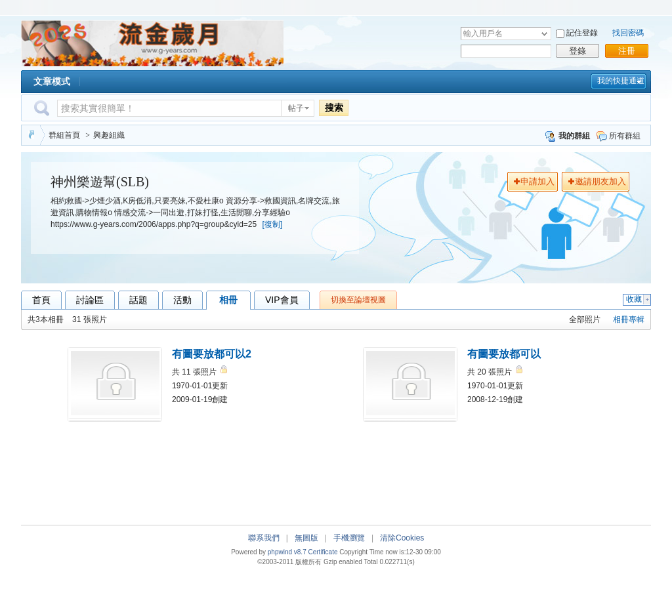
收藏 (638, 299)
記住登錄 (582, 32)
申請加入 (537, 181)
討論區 (90, 300)
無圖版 (306, 537)
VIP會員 (282, 300)
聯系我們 (264, 537)
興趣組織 (109, 135)
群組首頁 (64, 135)
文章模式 (51, 81)
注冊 (626, 51)
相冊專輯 (628, 319)
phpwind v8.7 (287, 552)
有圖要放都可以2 (211, 353)
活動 (182, 300)
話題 (138, 300)
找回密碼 (628, 32)
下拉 (544, 34)
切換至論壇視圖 (358, 299)
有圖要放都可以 (504, 353)
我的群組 (567, 135)
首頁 (41, 300)
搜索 (334, 107)
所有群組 (618, 135)
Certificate (322, 552)
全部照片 (584, 319)
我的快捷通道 (620, 80)
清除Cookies (402, 537)
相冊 (228, 300)
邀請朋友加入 (600, 181)
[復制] (272, 224)
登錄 (577, 51)
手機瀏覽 (349, 537)
